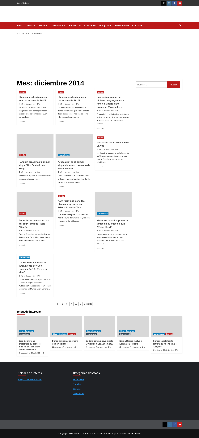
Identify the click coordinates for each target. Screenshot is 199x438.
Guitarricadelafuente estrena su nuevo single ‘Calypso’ (165, 344)
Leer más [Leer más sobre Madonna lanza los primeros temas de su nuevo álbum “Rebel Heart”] (100, 248)
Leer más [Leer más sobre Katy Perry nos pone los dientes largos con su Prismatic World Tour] (61, 225)
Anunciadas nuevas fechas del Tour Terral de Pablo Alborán (34, 223)
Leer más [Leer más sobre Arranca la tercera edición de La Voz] (100, 167)
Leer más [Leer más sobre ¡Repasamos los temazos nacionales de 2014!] (61, 121)
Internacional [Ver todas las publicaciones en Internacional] (24, 334)
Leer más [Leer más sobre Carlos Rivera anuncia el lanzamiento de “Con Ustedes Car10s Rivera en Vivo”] (22, 293)
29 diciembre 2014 (30, 172)
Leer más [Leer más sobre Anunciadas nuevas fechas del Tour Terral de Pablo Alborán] (22, 245)
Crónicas (30, 25)
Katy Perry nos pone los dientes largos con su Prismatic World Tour (71, 204)
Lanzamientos (58, 25)
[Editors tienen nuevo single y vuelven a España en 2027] (99, 326)
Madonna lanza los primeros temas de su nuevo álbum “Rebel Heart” (112, 223)
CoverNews (120, 433)
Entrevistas (75, 25)
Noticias (43, 25)
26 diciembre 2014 (69, 211)
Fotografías (105, 25)
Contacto (137, 25)
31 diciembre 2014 (30, 104)
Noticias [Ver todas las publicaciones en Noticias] (22, 92)
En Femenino (122, 25)
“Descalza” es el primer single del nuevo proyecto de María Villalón (74, 165)
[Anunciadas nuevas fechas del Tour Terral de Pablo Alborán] (35, 204)
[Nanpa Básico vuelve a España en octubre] (133, 326)
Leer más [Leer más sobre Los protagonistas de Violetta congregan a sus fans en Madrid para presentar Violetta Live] (100, 128)
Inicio (19, 25)
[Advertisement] (99, 57)
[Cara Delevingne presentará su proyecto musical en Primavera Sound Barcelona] (32, 326)
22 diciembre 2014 (108, 230)
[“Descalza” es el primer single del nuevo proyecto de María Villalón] (74, 146)
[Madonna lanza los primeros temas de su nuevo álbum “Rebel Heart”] (113, 204)
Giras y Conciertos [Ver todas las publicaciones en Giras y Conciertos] (26, 331)
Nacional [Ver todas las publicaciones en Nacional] (72, 334)
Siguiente (88, 304)
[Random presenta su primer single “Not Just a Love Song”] (35, 146)
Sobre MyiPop (23, 3)
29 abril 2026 (35, 353)
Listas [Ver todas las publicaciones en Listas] (60, 92)
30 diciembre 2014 (108, 110)
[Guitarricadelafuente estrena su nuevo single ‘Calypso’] (166, 326)
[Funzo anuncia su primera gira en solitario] (66, 326)
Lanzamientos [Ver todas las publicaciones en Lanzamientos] (63, 155)
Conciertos (90, 25)
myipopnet (24, 353)
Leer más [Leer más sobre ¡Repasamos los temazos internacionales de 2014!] (22, 121)
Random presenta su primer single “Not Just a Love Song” (34, 165)
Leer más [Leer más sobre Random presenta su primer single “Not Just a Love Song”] (22, 183)
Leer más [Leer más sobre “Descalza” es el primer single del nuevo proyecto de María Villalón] (61, 186)
